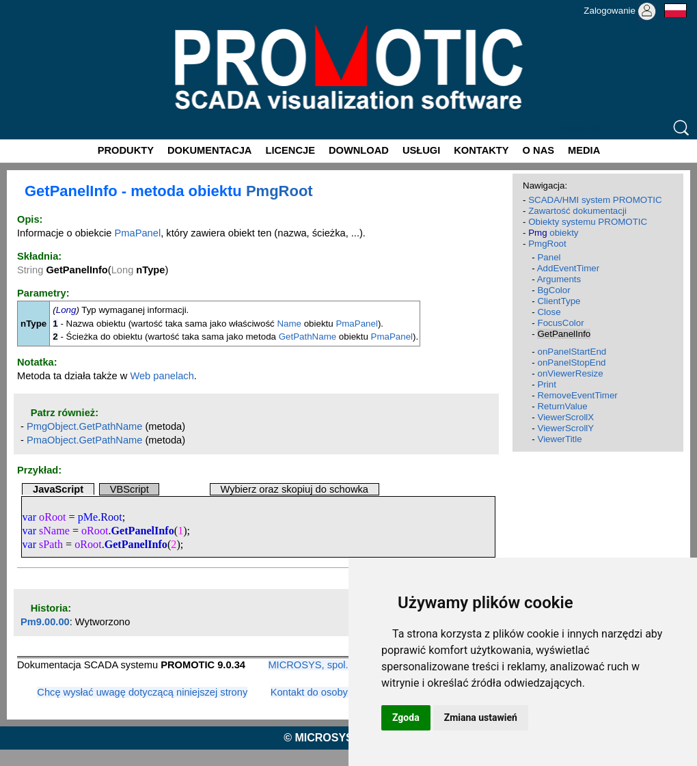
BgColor (553, 290)
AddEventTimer (568, 268)
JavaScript (58, 489)
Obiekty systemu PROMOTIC (587, 222)
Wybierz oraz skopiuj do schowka (294, 489)
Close (548, 312)
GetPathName (307, 336)
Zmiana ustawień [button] (480, 717)
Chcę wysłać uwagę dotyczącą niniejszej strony (142, 692)
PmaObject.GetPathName (84, 440)
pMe (88, 517)
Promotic (25, 5)
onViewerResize (570, 373)
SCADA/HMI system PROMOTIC (595, 200)
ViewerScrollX (565, 417)
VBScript (129, 489)
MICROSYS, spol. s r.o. (320, 664)
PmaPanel (138, 233)
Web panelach (161, 375)
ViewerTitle (559, 439)
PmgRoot (279, 191)
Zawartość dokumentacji (577, 211)
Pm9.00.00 (45, 621)
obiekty (553, 233)
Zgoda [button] (406, 717)
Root (111, 517)
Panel (548, 257)
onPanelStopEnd (571, 362)
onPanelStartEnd (571, 351)
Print (546, 384)
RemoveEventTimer (577, 395)
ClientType (558, 301)
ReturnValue (562, 406)
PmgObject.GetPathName (84, 426)
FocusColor (560, 323)
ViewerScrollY (565, 428)
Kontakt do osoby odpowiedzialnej (346, 692)
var (29, 517)
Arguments (559, 279)
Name (289, 323)
